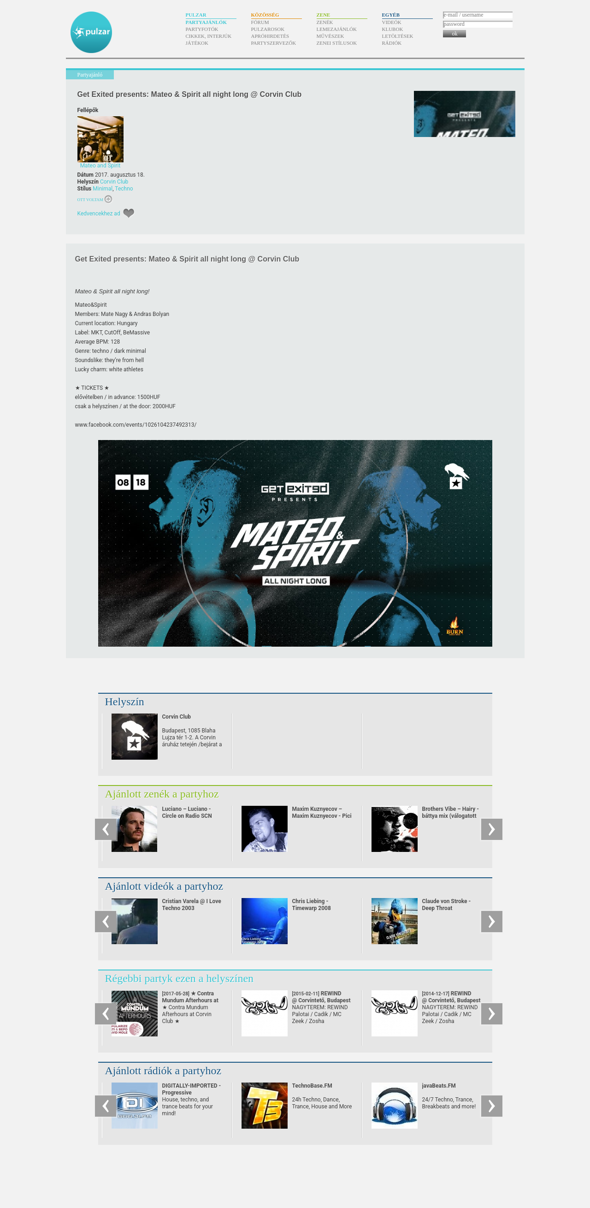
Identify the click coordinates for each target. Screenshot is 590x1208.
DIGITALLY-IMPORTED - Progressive (191, 1089)
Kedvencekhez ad (98, 213)
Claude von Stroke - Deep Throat (446, 904)
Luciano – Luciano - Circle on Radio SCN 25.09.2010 (187, 816)
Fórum (260, 22)
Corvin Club (114, 182)
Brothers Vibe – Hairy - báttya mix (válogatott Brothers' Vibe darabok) (451, 816)
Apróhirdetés (270, 36)
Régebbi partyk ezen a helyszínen (179, 978)
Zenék (325, 22)
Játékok (197, 43)
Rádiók (392, 43)
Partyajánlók (206, 22)
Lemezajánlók (337, 29)
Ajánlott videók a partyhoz (164, 886)
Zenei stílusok (337, 43)
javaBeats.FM (439, 1086)
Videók (391, 22)
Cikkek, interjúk (209, 36)
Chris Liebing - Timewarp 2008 (311, 904)
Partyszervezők (273, 43)
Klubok (392, 29)
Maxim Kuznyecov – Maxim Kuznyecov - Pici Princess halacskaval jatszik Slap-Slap (322, 819)
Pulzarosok (268, 29)
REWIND (321, 997)
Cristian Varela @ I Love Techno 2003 (191, 904)
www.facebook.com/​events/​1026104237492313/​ (136, 425)
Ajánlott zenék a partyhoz (162, 794)
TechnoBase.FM (312, 1086)
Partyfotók (202, 29)
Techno (124, 188)
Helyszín (124, 702)
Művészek (330, 36)
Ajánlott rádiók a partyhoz (163, 1071)
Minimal (102, 188)
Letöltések (397, 36)
